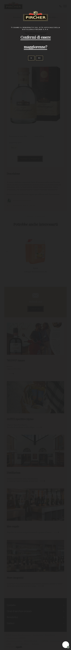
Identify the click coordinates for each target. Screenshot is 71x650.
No (39, 58)
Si (31, 58)
